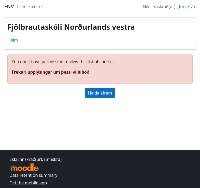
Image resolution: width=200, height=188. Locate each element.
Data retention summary (33, 175)
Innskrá (186, 6)
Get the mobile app (28, 183)
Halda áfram (100, 93)
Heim (13, 40)
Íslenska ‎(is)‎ (28, 6)
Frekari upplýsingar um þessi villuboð (50, 72)
